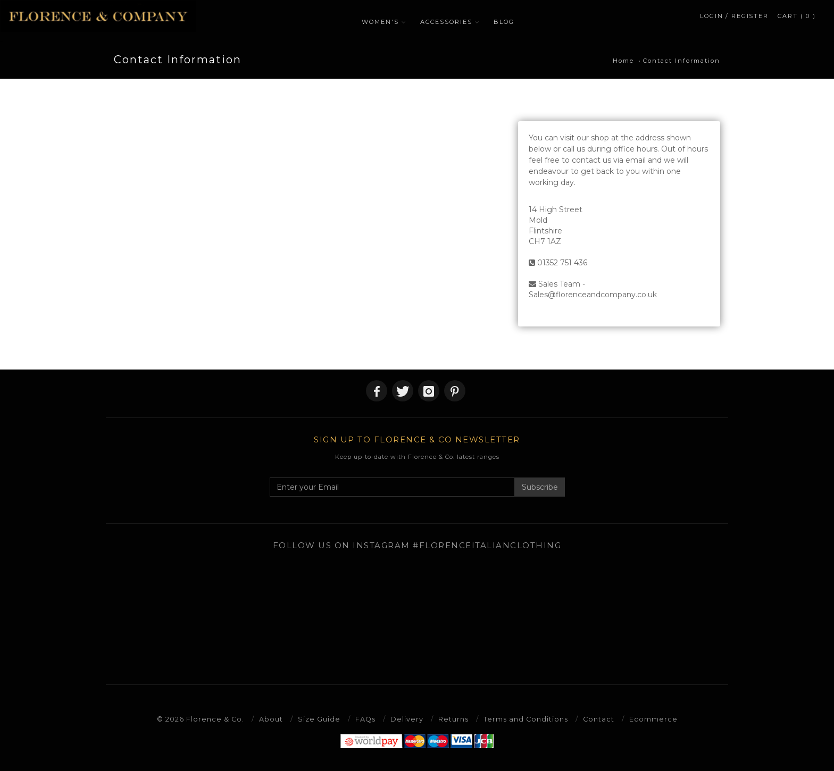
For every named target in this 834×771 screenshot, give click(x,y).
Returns (453, 719)
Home (623, 60)
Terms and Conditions (526, 719)
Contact (599, 719)
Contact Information (681, 60)
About (270, 719)
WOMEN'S (383, 22)
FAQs (365, 719)
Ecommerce (654, 719)
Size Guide (318, 719)
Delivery (406, 719)
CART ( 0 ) (797, 19)
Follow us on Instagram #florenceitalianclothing (417, 545)
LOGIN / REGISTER (734, 19)
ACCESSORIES (449, 22)
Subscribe (540, 487)
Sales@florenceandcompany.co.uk (593, 294)
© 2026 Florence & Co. (200, 719)
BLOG (507, 22)
